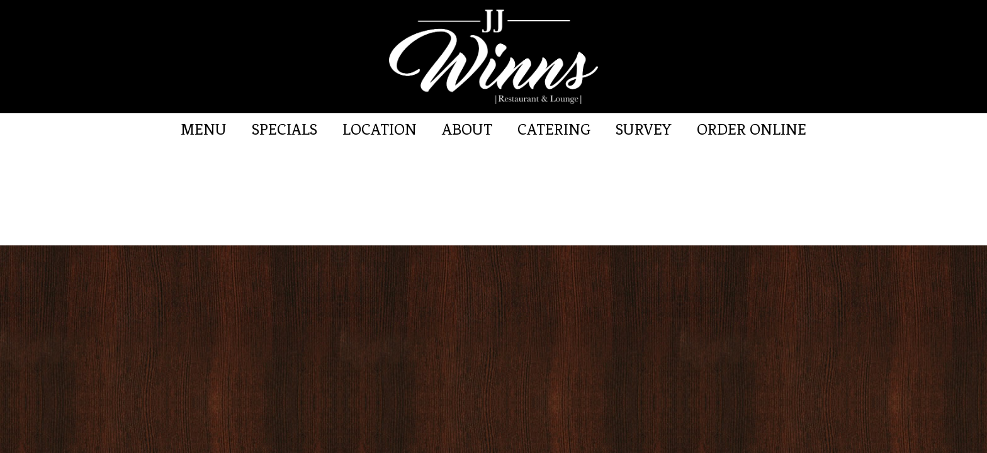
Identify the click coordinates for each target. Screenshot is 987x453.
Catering (553, 129)
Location (379, 129)
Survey (644, 129)
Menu (204, 129)
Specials (284, 129)
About (467, 129)
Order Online (751, 129)
